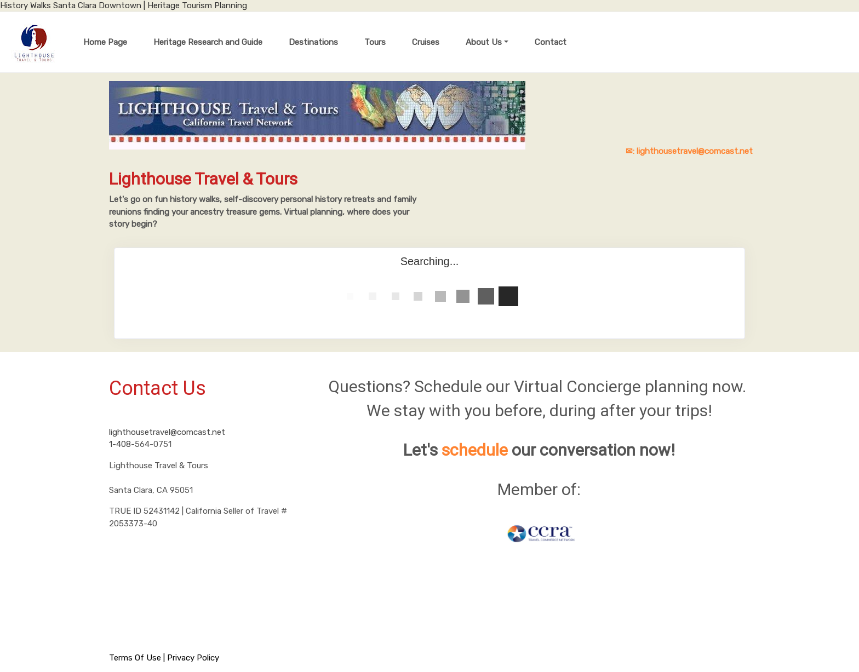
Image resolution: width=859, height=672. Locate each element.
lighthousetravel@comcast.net (167, 432)
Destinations (313, 42)
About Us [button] (484, 42)
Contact (550, 42)
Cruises (425, 42)
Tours (375, 42)
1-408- (122, 444)
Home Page (105, 42)
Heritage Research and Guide (207, 42)
